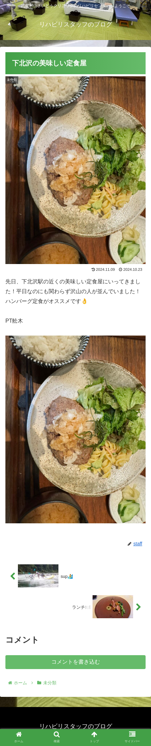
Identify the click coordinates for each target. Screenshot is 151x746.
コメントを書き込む (75, 662)
